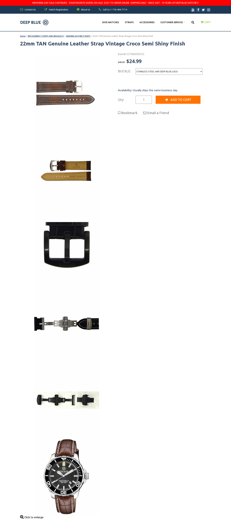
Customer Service (172, 22)
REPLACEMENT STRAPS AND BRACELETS (46, 36)
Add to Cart (178, 100)
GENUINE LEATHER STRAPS (78, 36)
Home (23, 36)
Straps (129, 22)
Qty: (121, 99)
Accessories (146, 22)
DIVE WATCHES (110, 22)
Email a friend (156, 113)
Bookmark (127, 113)
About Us (83, 9)
